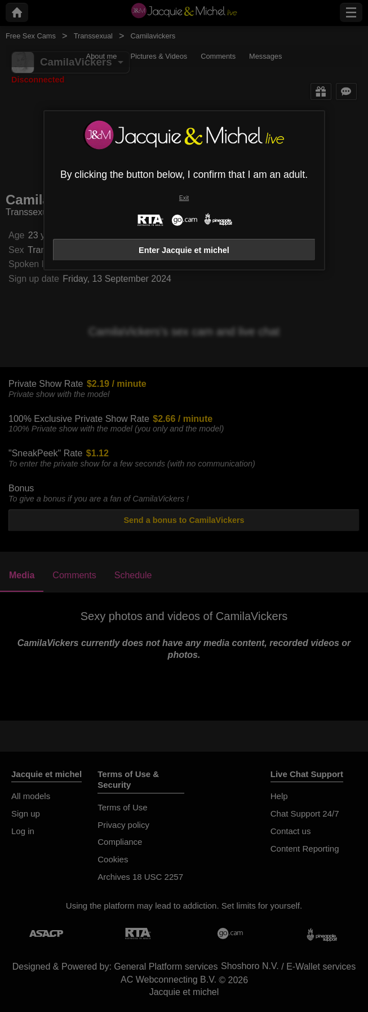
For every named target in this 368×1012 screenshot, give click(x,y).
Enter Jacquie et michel (184, 250)
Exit (184, 198)
